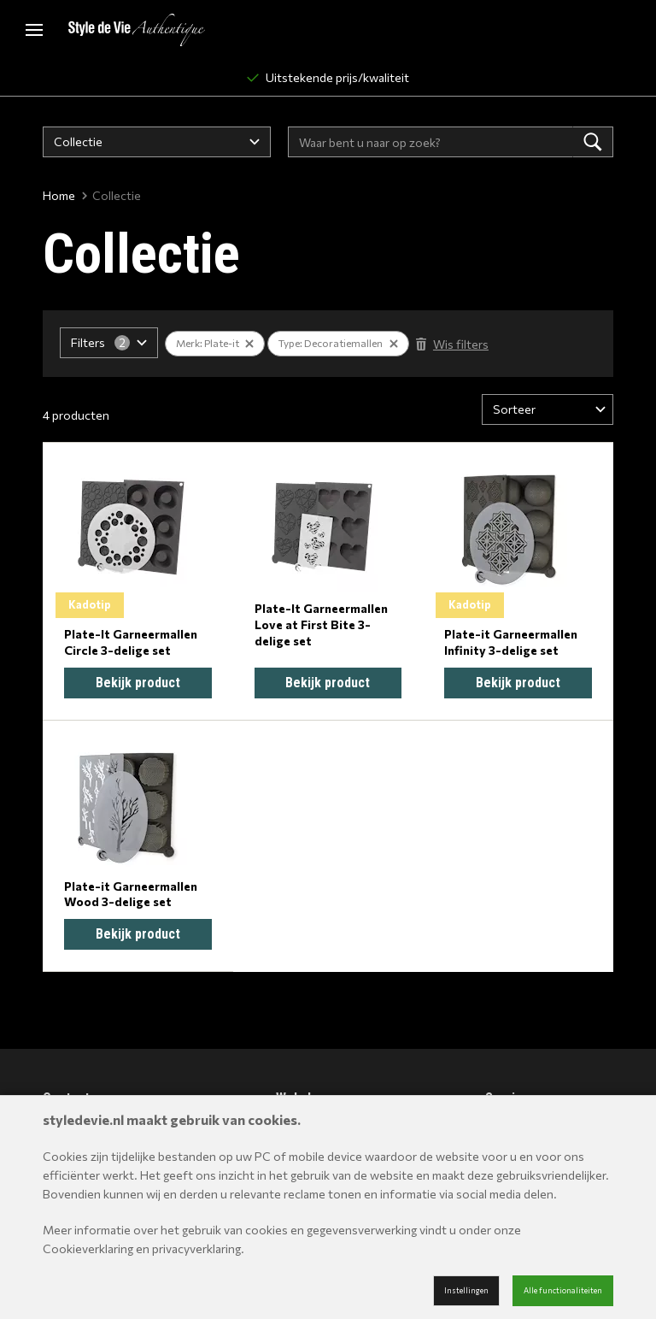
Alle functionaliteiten (563, 1290)
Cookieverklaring (88, 1248)
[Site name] (137, 30)
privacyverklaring (196, 1248)
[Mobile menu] (34, 30)
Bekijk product (138, 682)
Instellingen (466, 1290)
